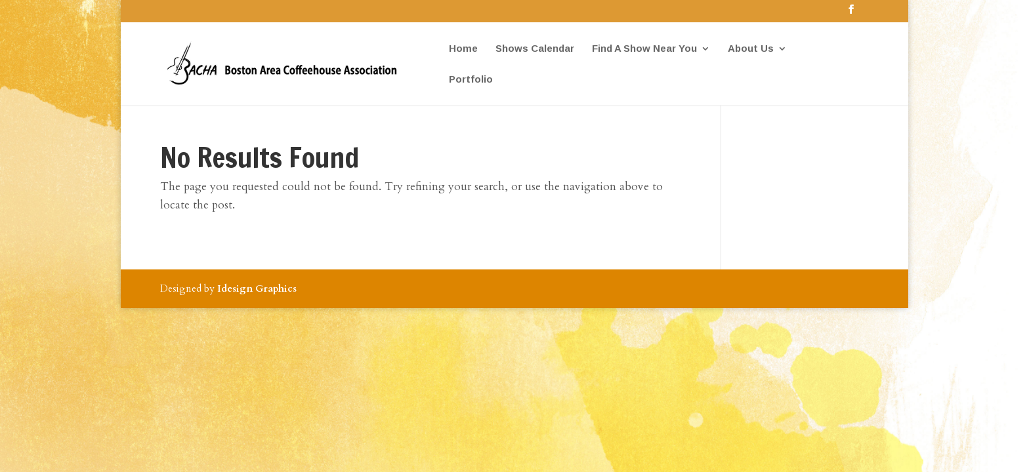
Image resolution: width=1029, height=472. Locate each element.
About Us (751, 49)
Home (463, 49)
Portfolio (471, 80)
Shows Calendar (534, 49)
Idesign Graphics (257, 288)
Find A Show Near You (644, 49)
